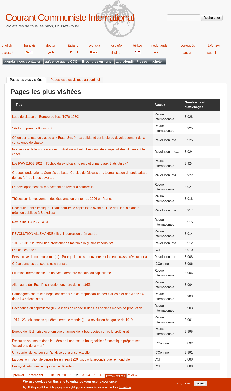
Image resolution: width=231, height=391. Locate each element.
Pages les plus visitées (28, 79)
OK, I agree (184, 384)
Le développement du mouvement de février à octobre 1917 (55, 187)
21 (70, 375)
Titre (19, 104)
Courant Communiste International (69, 17)
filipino (115, 52)
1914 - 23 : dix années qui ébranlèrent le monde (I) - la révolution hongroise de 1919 (72, 320)
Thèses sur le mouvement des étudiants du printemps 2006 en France (62, 198)
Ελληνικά (213, 45)
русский (7, 52)
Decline (200, 384)
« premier (17, 375)
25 (94, 375)
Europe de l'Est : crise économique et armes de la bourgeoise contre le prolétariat (70, 331)
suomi (211, 52)
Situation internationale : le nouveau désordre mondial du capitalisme (61, 273)
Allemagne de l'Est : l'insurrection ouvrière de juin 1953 (51, 284)
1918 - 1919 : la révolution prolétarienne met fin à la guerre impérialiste (63, 243)
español (116, 45)
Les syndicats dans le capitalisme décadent (43, 366)
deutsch (51, 45)
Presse (141, 61)
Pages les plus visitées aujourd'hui (75, 80)
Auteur (160, 104)
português (187, 45)
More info (125, 388)
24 (88, 375)
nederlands (159, 45)
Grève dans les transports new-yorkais (39, 263)
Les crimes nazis (24, 250)
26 (100, 375)
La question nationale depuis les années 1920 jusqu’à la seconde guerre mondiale (71, 359)
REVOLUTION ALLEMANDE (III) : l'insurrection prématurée (54, 233)
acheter (157, 61)
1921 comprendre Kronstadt (32, 128)
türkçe (137, 45)
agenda (9, 61)
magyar (185, 52)
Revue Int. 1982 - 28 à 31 (30, 222)
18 (52, 375)
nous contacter (29, 61)
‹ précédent (35, 375)
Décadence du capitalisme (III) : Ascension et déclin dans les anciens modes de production (77, 308)
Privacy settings (115, 376)
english (7, 45)
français (29, 45)
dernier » (130, 375)
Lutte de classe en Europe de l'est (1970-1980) (45, 116)
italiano (73, 45)
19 (58, 375)
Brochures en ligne (96, 61)
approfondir (125, 61)
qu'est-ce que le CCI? (61, 61)
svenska (94, 45)
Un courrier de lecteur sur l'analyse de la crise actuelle (51, 352)
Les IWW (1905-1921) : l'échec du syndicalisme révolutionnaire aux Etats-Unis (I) (70, 163)
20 (64, 375)
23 (82, 375)
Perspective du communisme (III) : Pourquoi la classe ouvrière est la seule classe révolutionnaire (81, 257)
